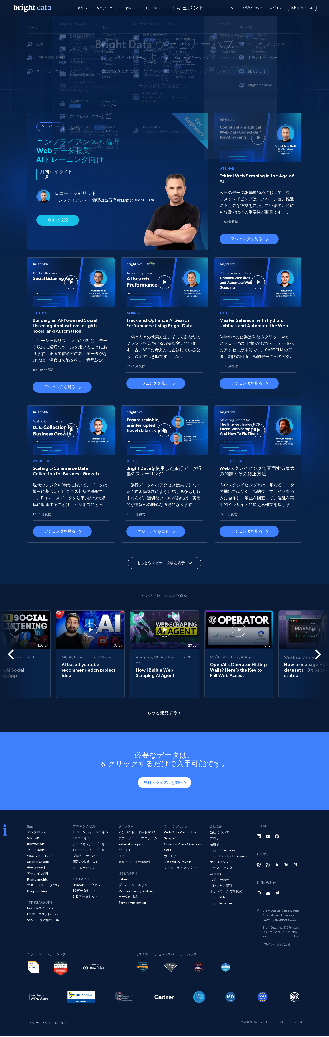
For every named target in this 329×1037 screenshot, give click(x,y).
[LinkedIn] (258, 837)
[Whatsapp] (258, 894)
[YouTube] (267, 837)
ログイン (275, 8)
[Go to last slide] (16, 654)
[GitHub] (276, 837)
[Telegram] (276, 894)
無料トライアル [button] (302, 8)
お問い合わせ (252, 8)
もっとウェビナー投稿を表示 (164, 563)
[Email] (267, 894)
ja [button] (233, 8)
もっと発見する (163, 713)
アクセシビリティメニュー (47, 1024)
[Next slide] (312, 654)
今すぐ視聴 (57, 218)
